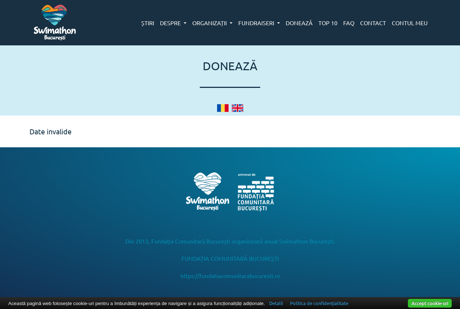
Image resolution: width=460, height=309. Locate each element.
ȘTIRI (147, 22)
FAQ (348, 22)
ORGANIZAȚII (210, 22)
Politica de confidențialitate (319, 303)
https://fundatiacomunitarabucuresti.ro (230, 275)
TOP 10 (327, 22)
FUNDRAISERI (257, 22)
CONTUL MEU (410, 22)
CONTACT (373, 22)
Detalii (276, 303)
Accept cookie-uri (429, 303)
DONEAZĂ (299, 22)
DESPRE (171, 22)
